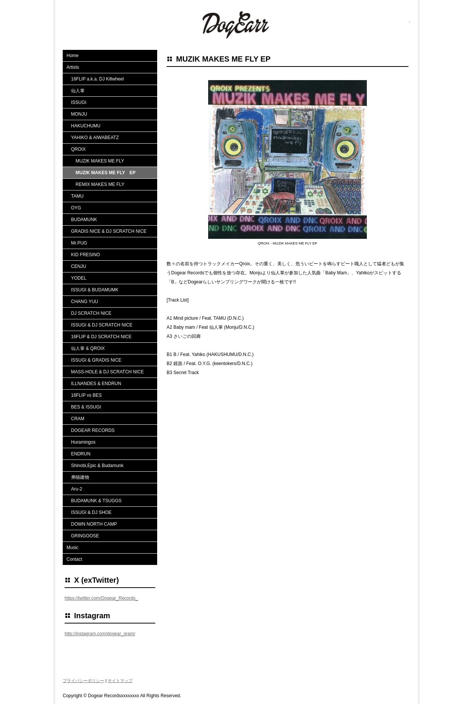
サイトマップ (120, 680)
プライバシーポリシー (83, 680)
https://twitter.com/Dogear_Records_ (101, 598)
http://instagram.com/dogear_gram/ (100, 633)
